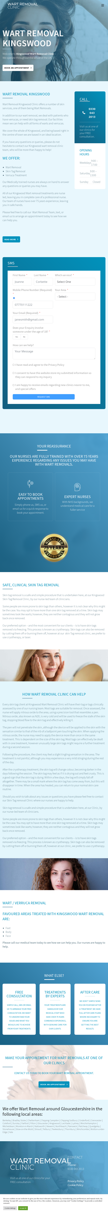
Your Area (60, 290)
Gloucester (42, 1123)
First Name (19, 275)
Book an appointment (18, 68)
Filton (33, 1123)
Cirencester (96, 1120)
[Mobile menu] (102, 5)
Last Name (40, 275)
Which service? (63, 275)
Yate (11, 1132)
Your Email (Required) (25, 313)
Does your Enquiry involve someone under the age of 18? (30, 329)
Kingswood (54, 1123)
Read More (11, 239)
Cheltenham (33, 1120)
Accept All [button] (23, 1208)
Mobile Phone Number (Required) (32, 290)
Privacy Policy (56, 365)
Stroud (38, 1129)
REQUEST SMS (43, 397)
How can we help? (23, 345)
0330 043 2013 (89, 113)
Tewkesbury (57, 1129)
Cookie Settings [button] (10, 1208)
